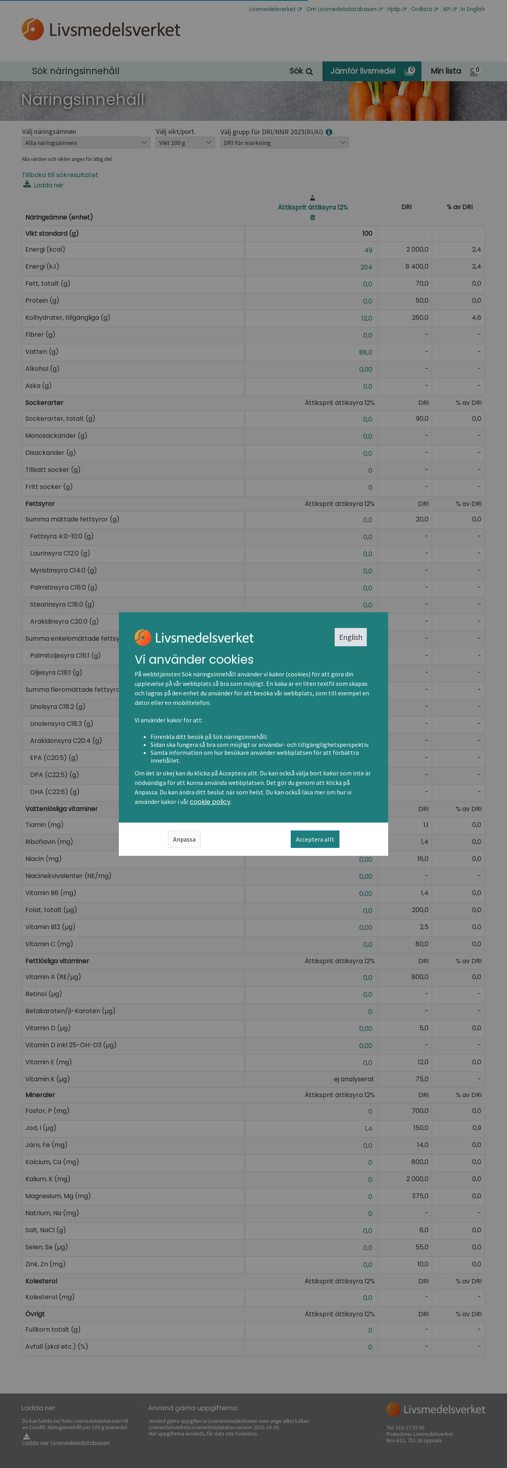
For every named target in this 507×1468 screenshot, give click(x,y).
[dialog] (253, 734)
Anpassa (184, 839)
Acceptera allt (315, 839)
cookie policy (210, 801)
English (350, 637)
